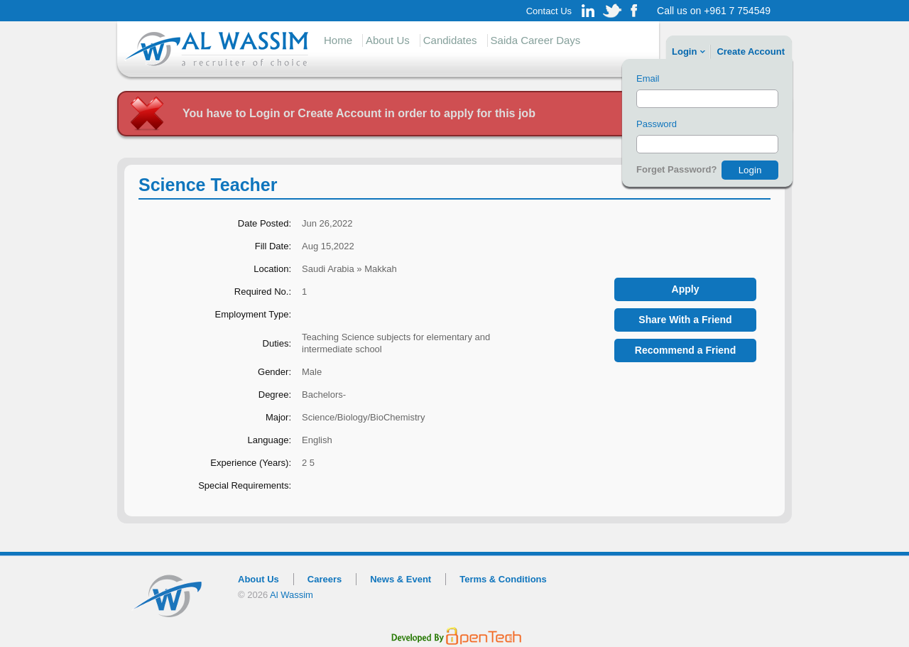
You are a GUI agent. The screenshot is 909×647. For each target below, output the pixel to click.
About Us (388, 40)
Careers (324, 579)
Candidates (450, 40)
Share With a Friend (684, 319)
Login (684, 51)
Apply (686, 289)
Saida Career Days (536, 40)
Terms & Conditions (503, 579)
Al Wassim (291, 594)
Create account (751, 51)
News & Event (400, 579)
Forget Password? (676, 169)
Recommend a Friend (685, 350)
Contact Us (549, 11)
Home (338, 40)
